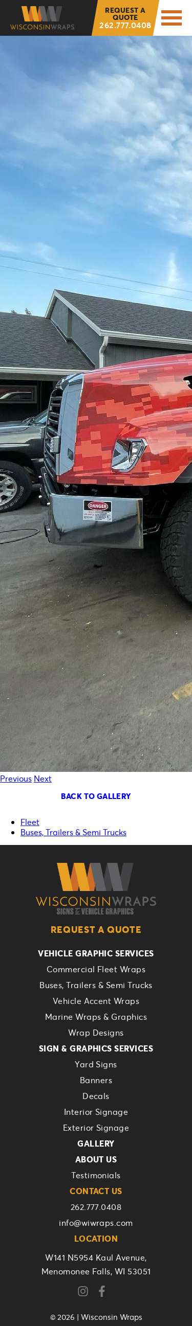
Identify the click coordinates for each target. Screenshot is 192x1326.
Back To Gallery (96, 796)
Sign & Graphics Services (96, 1048)
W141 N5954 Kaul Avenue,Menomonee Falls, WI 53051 (96, 1264)
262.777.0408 (125, 17)
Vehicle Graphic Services (96, 953)
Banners (96, 1079)
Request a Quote (96, 929)
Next (43, 778)
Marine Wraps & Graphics (96, 1016)
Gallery (95, 1143)
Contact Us (96, 1190)
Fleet (29, 821)
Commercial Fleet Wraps (96, 969)
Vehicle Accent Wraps (96, 1000)
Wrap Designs (96, 1032)
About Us (96, 1159)
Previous (16, 778)
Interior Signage (96, 1111)
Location (96, 1238)
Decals (96, 1095)
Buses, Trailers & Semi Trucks (73, 832)
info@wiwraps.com (96, 1222)
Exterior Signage (96, 1127)
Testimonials (96, 1175)
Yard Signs (96, 1064)
